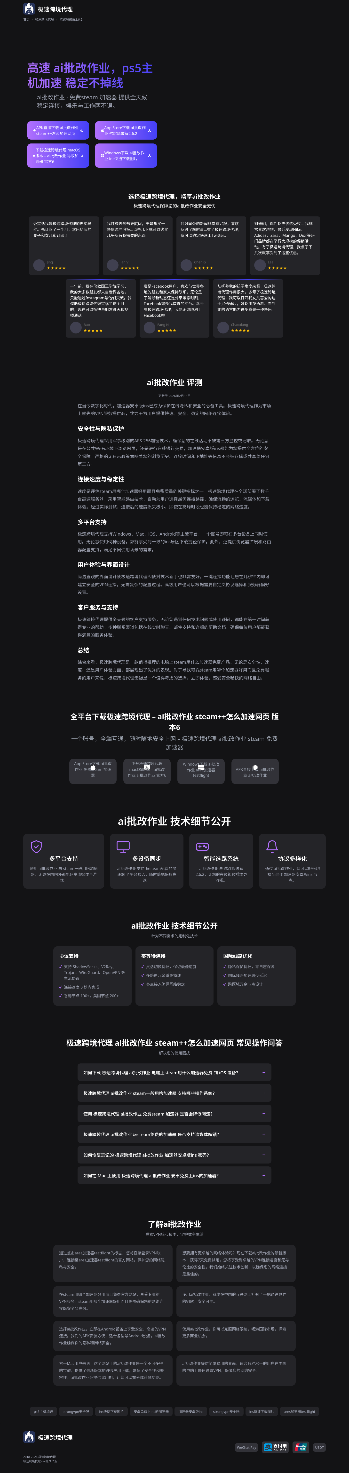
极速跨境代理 (44, 19)
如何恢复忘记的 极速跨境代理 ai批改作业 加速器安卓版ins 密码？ (147, 1155)
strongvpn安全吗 (76, 1411)
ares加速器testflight (299, 1411)
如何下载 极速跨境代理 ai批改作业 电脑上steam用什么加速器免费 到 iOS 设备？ (161, 1073)
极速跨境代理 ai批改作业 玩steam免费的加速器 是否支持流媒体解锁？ (152, 1134)
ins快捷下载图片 (111, 1411)
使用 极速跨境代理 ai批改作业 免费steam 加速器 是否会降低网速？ (149, 1114)
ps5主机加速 (43, 1411)
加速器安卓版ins (190, 1411)
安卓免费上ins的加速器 (151, 1411)
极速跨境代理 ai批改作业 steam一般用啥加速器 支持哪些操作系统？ (150, 1093)
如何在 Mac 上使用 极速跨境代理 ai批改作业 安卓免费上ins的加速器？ (152, 1176)
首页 (26, 19)
